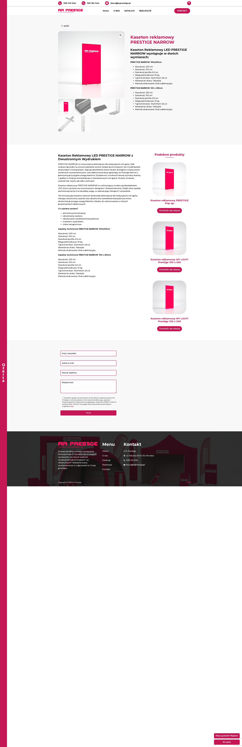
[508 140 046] (60, 3)
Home (106, 11)
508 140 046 (70, 3)
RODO (188, 482)
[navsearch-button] (189, 3)
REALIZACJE (145, 11)
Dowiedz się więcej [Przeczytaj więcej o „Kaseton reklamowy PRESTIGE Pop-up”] (169, 210)
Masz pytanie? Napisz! (227, 736)
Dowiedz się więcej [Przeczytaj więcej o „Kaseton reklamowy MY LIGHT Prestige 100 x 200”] (169, 328)
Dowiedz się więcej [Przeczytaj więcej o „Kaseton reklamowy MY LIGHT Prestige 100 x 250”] (169, 269)
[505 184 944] (83, 3)
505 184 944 (93, 3)
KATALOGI (129, 11)
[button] (65, 26)
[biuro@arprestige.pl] (107, 3)
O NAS (116, 11)
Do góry (227, 742)
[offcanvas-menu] (3, 373)
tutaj (71, 406)
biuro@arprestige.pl (121, 3)
